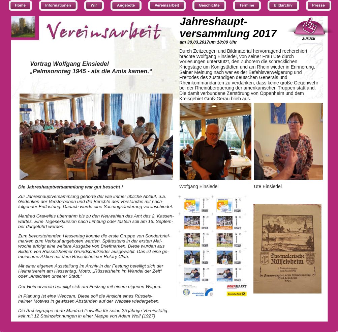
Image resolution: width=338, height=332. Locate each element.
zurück (308, 38)
